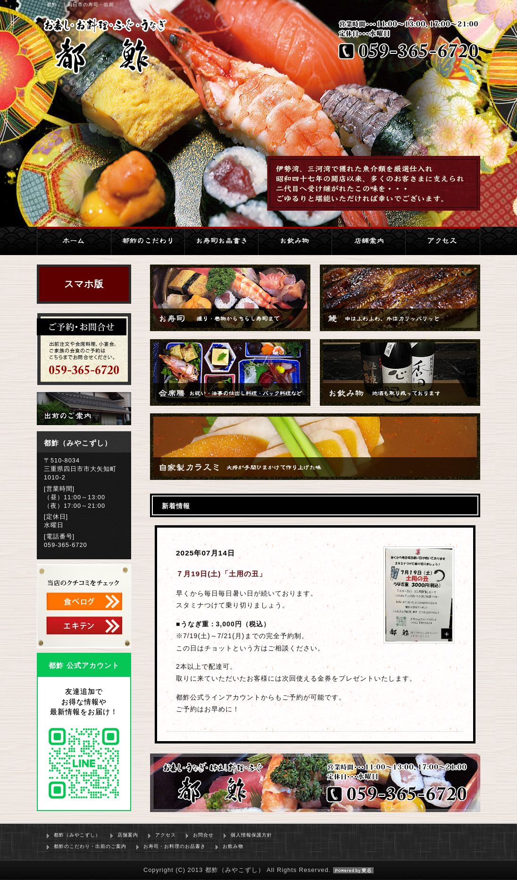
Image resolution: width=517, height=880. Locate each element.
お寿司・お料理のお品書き (174, 846)
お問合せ (203, 834)
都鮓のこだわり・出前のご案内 (90, 846)
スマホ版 (84, 283)
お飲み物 (233, 846)
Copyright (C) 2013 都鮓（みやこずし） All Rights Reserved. (258, 869)
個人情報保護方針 (251, 834)
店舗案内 (127, 834)
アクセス (165, 834)
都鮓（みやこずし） (77, 834)
